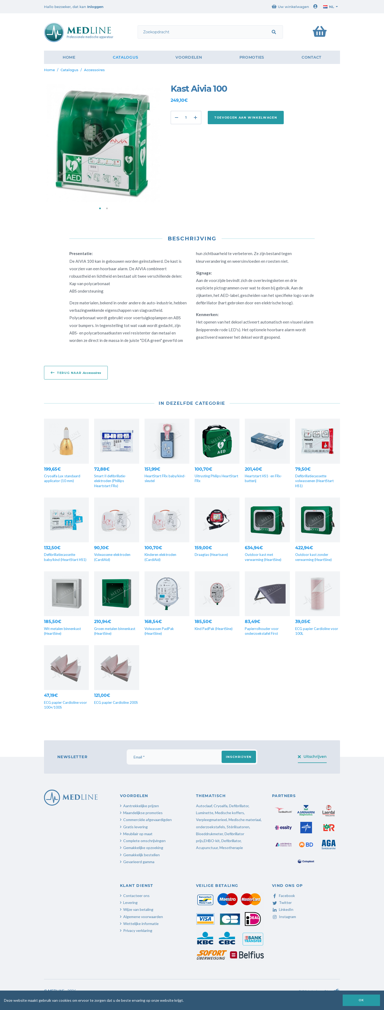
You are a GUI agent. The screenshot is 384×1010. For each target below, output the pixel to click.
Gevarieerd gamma (138, 861)
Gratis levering (135, 827)
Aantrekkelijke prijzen (141, 805)
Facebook (283, 895)
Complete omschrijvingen (144, 840)
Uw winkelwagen (290, 6)
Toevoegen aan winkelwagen (245, 117)
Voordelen (188, 57)
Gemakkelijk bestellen (141, 855)
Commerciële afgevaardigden (147, 819)
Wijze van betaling (138, 909)
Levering (130, 902)
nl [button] (328, 7)
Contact (311, 57)
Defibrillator (239, 805)
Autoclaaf (204, 805)
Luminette (204, 812)
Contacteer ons (136, 895)
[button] (100, 208)
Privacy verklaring (137, 930)
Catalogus (125, 57)
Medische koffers (229, 812)
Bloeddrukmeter (209, 833)
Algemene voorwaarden (143, 916)
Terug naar (76, 372)
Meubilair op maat (138, 833)
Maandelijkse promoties (143, 812)
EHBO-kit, (212, 840)
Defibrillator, (231, 840)
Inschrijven (239, 757)
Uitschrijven (312, 756)
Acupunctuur (207, 847)
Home (69, 57)
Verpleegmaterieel (211, 819)
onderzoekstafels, (211, 827)
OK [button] (361, 1000)
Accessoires (94, 70)
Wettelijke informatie (141, 923)
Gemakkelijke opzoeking (143, 847)
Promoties (251, 57)
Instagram (284, 916)
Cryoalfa (220, 805)
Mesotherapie (231, 847)
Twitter (282, 902)
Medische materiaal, (245, 819)
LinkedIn (282, 909)
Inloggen (95, 7)
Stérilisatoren (238, 827)
